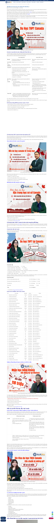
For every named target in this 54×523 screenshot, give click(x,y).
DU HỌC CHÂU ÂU (23, 2)
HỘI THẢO (29, 0)
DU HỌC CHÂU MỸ (18, 2)
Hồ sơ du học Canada (17, 220)
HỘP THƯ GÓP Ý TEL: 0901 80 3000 (3, 520)
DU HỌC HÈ (38, 2)
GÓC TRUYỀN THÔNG (36, 0)
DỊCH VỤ (32, 0)
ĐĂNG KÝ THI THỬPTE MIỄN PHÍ (3, 518)
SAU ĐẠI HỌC (41, 2)
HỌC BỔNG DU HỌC (25, 0)
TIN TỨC (41, 0)
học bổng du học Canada (18, 406)
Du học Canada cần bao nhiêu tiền (17, 289)
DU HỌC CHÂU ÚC (29, 2)
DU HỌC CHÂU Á (34, 2)
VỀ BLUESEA (20, 0)
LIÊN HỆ (47, 0)
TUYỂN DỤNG (44, 0)
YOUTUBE (14, 2)
